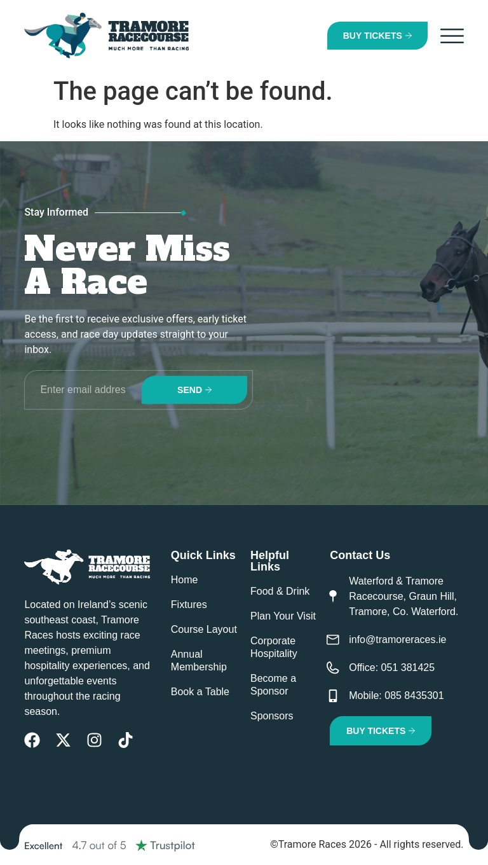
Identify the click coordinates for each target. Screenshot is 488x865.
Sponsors (272, 715)
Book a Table (200, 691)
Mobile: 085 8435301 (396, 695)
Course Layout (204, 629)
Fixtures (189, 604)
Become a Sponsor (273, 684)
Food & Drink (279, 591)
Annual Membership (199, 660)
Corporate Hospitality (273, 647)
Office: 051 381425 (392, 667)
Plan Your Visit (283, 616)
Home (184, 579)
